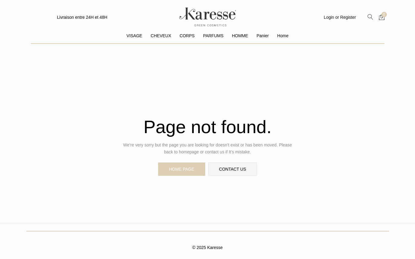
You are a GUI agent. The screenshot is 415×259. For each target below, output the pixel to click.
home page (181, 169)
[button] (381, 17)
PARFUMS (213, 35)
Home (282, 35)
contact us (232, 169)
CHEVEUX (161, 35)
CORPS (187, 35)
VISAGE (134, 35)
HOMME (240, 35)
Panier (263, 35)
